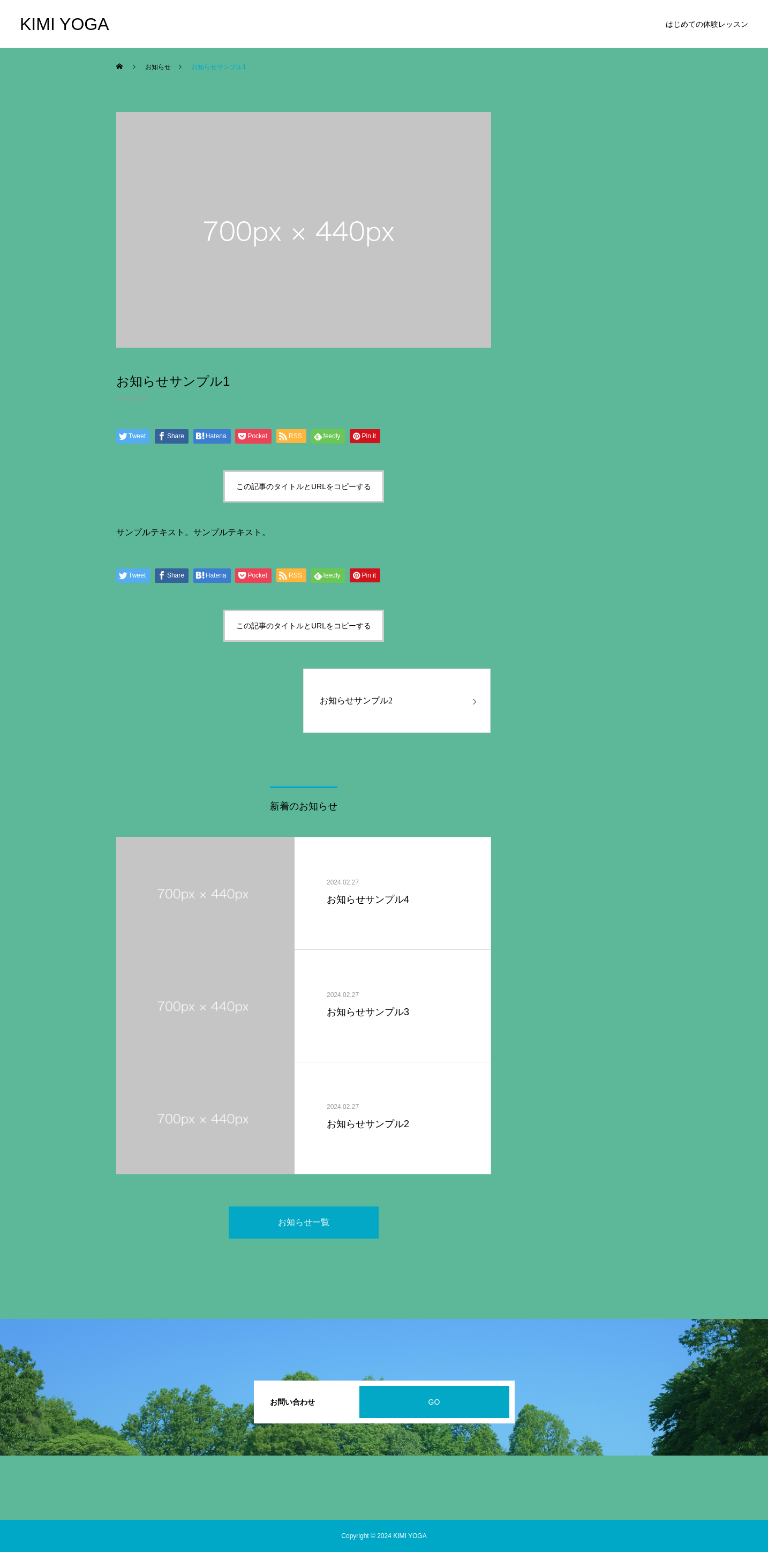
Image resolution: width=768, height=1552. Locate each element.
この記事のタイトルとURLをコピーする (303, 486)
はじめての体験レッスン (707, 24)
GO (434, 1402)
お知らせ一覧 (303, 1222)
